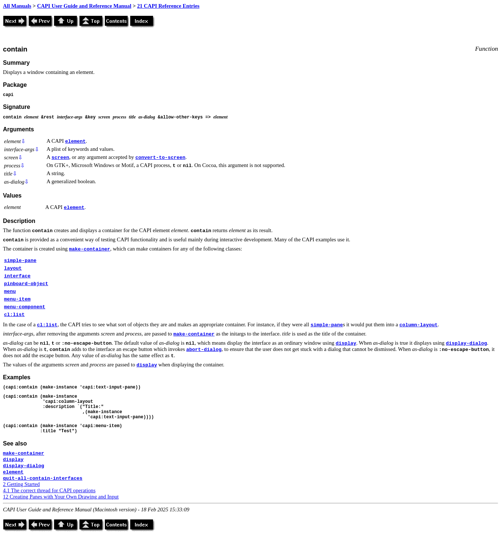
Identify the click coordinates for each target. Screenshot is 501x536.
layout (13, 268)
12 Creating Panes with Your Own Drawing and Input (61, 497)
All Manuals (17, 6)
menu (10, 291)
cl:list (14, 314)
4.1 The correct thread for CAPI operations (49, 490)
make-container (89, 249)
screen (60, 157)
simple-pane (20, 260)
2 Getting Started (21, 484)
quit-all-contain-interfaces (42, 478)
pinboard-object (26, 284)
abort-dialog (203, 349)
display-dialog (466, 343)
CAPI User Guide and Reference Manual (84, 6)
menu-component (24, 307)
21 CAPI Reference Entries (168, 6)
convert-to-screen (160, 157)
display (345, 343)
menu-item (17, 299)
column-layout (418, 325)
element (75, 141)
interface (17, 276)
